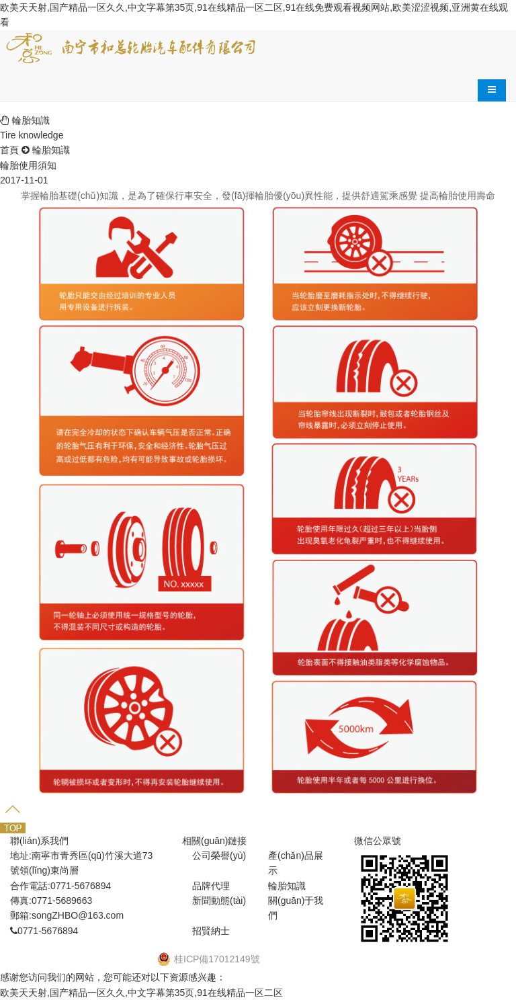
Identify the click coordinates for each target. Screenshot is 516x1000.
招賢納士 (211, 930)
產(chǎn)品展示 (295, 863)
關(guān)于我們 (295, 908)
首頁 (9, 149)
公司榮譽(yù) (219, 855)
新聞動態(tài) (219, 900)
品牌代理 (211, 885)
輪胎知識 (51, 149)
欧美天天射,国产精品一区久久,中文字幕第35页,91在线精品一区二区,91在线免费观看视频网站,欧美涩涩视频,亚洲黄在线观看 (254, 15)
